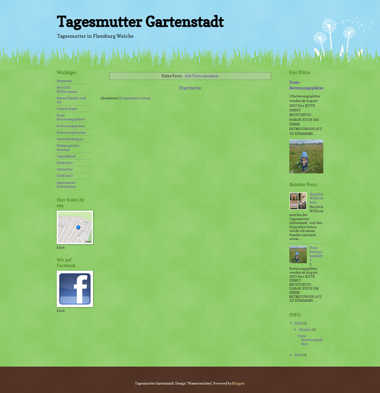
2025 (298, 323)
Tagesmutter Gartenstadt (140, 21)
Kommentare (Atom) (135, 98)
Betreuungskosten (71, 132)
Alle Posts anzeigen (201, 76)
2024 (298, 355)
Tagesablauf (66, 156)
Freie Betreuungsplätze (71, 117)
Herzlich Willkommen (67, 89)
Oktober (305, 329)
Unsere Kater (67, 109)
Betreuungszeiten (71, 126)
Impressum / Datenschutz (66, 185)
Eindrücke (65, 163)
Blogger (238, 383)
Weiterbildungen (70, 139)
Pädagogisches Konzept (68, 148)
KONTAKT (65, 176)
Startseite (190, 88)
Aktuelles (64, 169)
